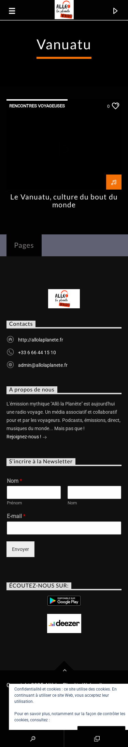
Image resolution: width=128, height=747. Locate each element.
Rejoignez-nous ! (26, 437)
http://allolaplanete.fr (40, 340)
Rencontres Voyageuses (37, 105)
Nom (14, 481)
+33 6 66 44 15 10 (37, 352)
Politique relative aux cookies (77, 720)
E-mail (16, 516)
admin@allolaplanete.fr (43, 365)
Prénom (14, 502)
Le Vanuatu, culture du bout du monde (63, 200)
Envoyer (20, 549)
